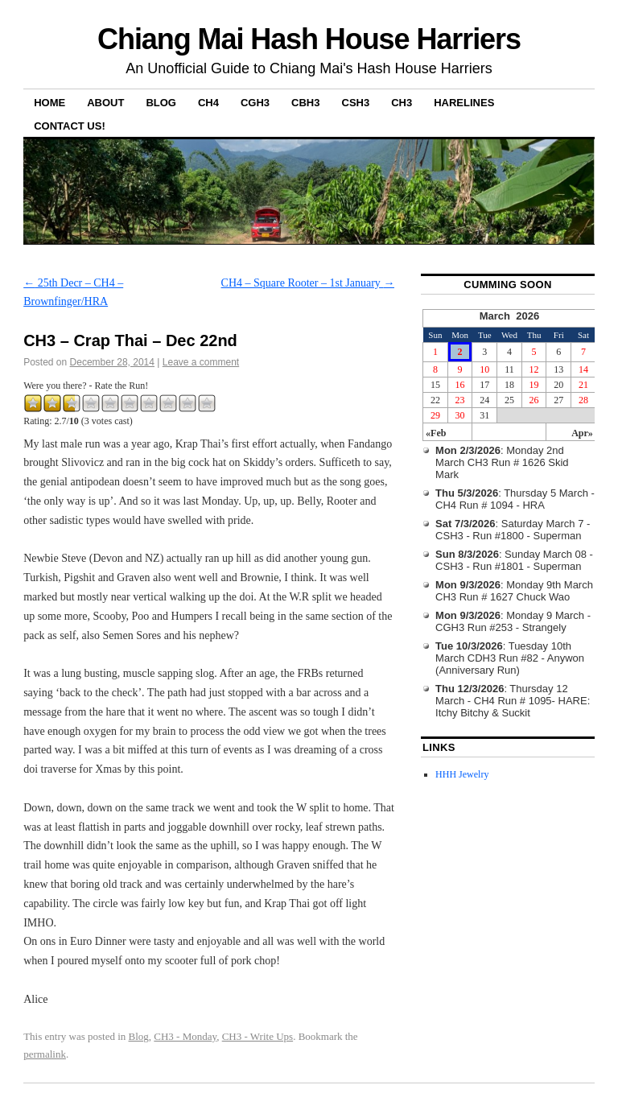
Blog (161, 103)
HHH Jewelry (461, 774)
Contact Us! (69, 126)
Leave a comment (201, 362)
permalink (44, 1054)
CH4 (208, 103)
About (105, 103)
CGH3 (255, 103)
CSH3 (356, 103)
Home (49, 103)
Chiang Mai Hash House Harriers (309, 39)
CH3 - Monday (185, 1036)
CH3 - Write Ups (257, 1036)
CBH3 (305, 103)
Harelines (464, 103)
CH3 (401, 103)
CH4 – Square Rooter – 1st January (308, 283)
